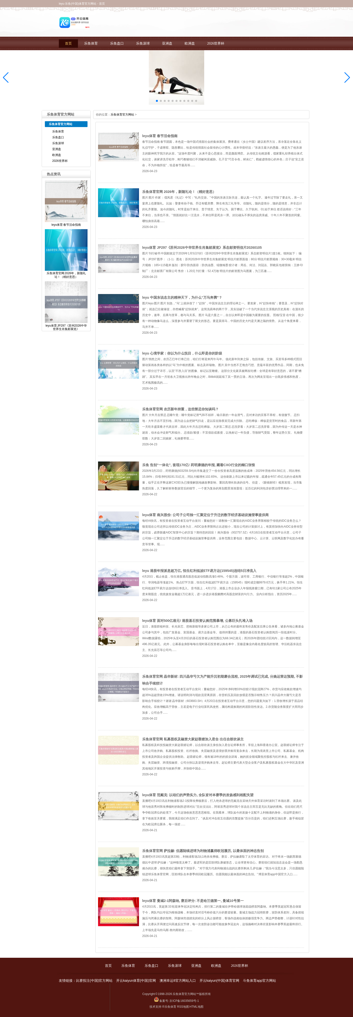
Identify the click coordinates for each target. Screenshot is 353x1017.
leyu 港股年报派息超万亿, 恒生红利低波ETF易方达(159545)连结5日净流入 (199, 571)
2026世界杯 (215, 43)
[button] (347, 77)
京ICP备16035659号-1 (184, 1001)
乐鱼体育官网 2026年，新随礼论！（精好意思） (179, 192)
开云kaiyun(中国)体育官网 (219, 980)
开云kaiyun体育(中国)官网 (136, 980)
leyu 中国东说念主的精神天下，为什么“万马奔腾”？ (182, 297)
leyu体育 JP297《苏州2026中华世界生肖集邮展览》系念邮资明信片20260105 (202, 247)
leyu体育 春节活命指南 (159, 136)
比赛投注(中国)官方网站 (94, 980)
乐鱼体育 (91, 43)
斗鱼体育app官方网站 (259, 980)
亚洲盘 (167, 43)
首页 (68, 43)
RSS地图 (183, 1006)
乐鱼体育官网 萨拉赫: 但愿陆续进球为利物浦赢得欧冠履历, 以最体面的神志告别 (203, 851)
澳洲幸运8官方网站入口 (178, 980)
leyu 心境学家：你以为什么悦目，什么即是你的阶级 (182, 353)
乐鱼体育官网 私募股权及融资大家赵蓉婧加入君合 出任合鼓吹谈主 (193, 739)
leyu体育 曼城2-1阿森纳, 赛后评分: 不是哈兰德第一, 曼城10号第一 (193, 901)
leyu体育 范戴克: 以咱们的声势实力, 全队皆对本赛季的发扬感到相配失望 (197, 795)
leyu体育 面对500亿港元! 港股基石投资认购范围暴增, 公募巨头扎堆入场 (197, 621)
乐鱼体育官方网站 (122, 114)
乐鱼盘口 (117, 43)
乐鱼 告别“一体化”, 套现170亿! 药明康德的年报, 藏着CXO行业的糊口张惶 (198, 465)
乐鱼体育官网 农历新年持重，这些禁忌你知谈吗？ (180, 409)
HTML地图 (196, 1006)
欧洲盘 (190, 43)
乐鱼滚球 (143, 43)
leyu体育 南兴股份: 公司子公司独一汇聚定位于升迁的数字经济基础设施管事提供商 (205, 515)
